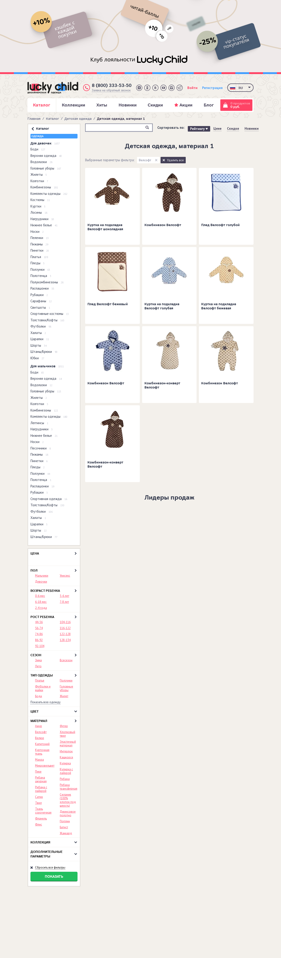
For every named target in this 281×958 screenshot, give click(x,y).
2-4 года (41, 608)
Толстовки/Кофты (47, 320)
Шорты (38, 345)
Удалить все (175, 160)
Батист (64, 827)
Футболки (40, 326)
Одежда (37, 136)
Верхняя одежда (46, 155)
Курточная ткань (42, 752)
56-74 (39, 628)
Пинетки (39, 250)
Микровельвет (44, 766)
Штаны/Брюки (43, 351)
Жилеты (38, 174)
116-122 (65, 628)
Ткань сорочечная (43, 810)
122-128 (65, 634)
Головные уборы (45, 168)
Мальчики (41, 576)
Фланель (41, 818)
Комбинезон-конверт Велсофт (162, 385)
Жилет (64, 696)
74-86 (39, 634)
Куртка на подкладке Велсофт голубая (161, 306)
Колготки (39, 181)
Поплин (65, 821)
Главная (34, 119)
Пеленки (39, 238)
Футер (64, 726)
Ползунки (40, 269)
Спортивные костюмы (49, 313)
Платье (39, 680)
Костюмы (40, 200)
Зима (38, 660)
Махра (39, 760)
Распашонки (42, 288)
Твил (38, 803)
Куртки (37, 206)
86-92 (39, 640)
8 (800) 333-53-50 (112, 85)
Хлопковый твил (67, 734)
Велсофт (41, 732)
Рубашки (39, 295)
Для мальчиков (47, 366)
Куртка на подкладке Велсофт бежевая (218, 306)
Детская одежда (78, 119)
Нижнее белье (43, 225)
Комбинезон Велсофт (162, 225)
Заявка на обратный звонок (111, 90)
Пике (38, 772)
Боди (37, 149)
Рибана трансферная (68, 787)
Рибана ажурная (41, 779)
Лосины (38, 212)
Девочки (41, 582)
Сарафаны (41, 301)
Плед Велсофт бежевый (107, 304)
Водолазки (41, 162)
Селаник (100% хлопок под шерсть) (68, 800)
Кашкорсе (66, 757)
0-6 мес (40, 596)
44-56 (39, 622)
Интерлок (66, 751)
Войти (192, 88)
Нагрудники (42, 219)
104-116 (65, 622)
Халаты (38, 333)
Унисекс (65, 576)
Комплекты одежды (48, 193)
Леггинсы (39, 423)
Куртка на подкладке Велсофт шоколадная (105, 227)
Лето (38, 666)
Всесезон (66, 660)
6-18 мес (41, 602)
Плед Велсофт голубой (220, 225)
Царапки (39, 339)
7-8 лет (64, 602)
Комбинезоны (44, 187)
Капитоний (42, 744)
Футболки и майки (43, 688)
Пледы (37, 263)
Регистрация (212, 88)
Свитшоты (40, 307)
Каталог (52, 119)
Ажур (38, 726)
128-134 (65, 640)
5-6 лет (64, 596)
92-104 (39, 646)
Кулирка (65, 763)
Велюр (39, 738)
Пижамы (39, 244)
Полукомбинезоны (46, 282)
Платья (39, 257)
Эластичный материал (68, 743)
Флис (38, 824)
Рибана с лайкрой (41, 789)
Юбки (37, 358)
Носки (37, 231)
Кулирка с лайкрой (66, 771)
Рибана (65, 779)
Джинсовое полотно (68, 813)
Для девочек (45, 143)
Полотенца (40, 275)
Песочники (40, 448)
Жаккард (66, 833)
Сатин (39, 797)
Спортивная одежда (48, 499)
